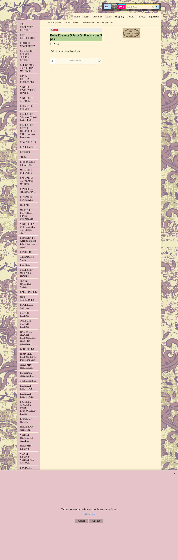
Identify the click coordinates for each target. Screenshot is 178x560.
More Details (89, 514)
